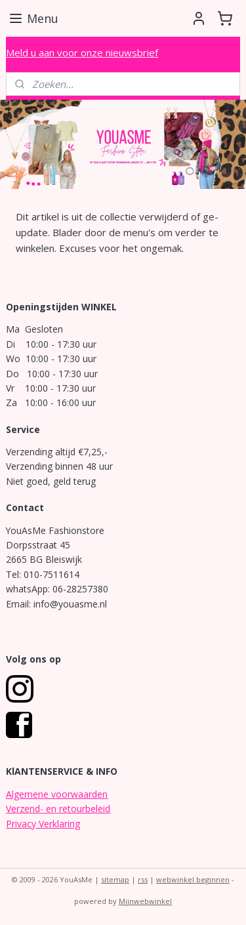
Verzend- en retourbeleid (58, 808)
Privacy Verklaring (43, 823)
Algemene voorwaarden (57, 794)
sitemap (115, 879)
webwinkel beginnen (193, 879)
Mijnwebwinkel (145, 901)
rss (143, 879)
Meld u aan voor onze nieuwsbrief (82, 52)
